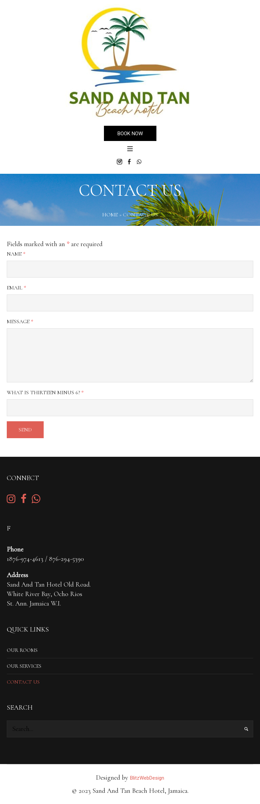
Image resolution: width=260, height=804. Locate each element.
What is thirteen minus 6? (45, 392)
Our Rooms (22, 650)
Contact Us (23, 682)
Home (110, 214)
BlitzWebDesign (147, 778)
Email (16, 287)
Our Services (24, 666)
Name (16, 254)
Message (20, 321)
